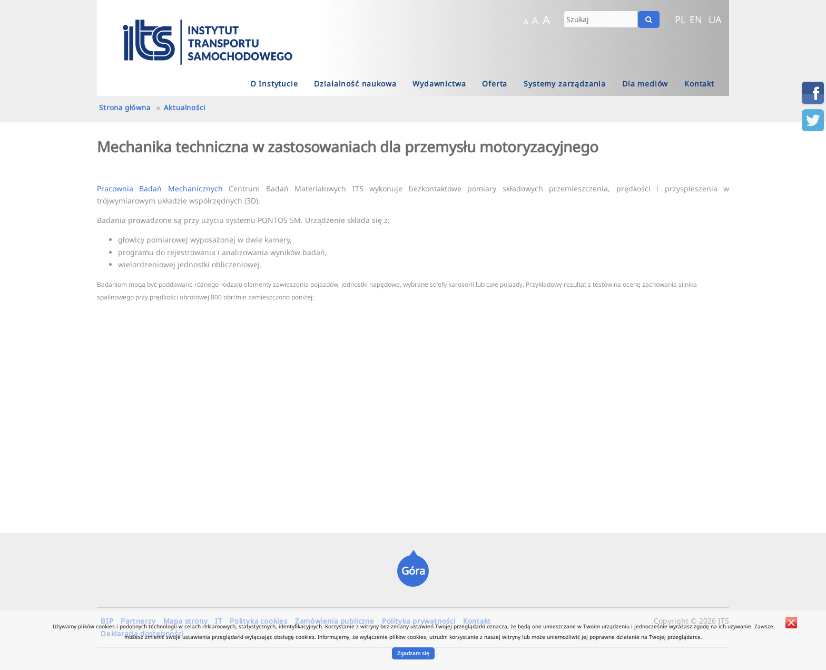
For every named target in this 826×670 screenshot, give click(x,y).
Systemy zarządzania (565, 84)
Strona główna (124, 107)
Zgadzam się (413, 653)
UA (715, 19)
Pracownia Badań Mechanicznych (160, 188)
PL (680, 19)
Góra (413, 571)
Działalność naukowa (355, 84)
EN (696, 19)
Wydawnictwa (439, 84)
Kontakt (699, 84)
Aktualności (184, 107)
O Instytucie (274, 84)
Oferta (494, 84)
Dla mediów (645, 84)
